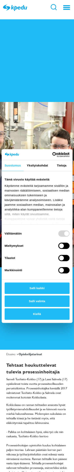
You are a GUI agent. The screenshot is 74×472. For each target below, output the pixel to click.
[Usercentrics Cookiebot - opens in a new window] (52, 154)
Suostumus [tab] (13, 165)
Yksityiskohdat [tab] (37, 165)
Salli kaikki (37, 288)
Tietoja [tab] (62, 165)
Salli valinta (37, 301)
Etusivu (11, 354)
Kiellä (37, 314)
